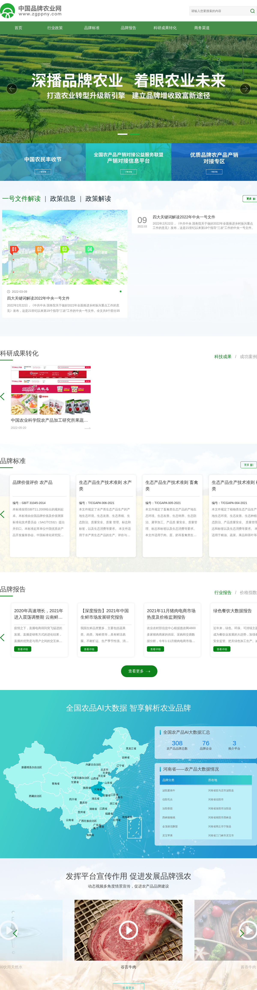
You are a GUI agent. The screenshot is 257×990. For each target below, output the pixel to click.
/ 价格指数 (244, 592)
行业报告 (223, 592)
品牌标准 (92, 28)
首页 (18, 28)
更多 (249, 464)
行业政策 (55, 28)
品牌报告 (128, 28)
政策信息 (63, 198)
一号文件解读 (21, 198)
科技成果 (223, 356)
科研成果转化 (165, 28)
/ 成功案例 (244, 356)
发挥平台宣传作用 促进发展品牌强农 (128, 876)
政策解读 (98, 198)
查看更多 (139, 671)
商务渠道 (202, 28)
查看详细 (23, 649)
